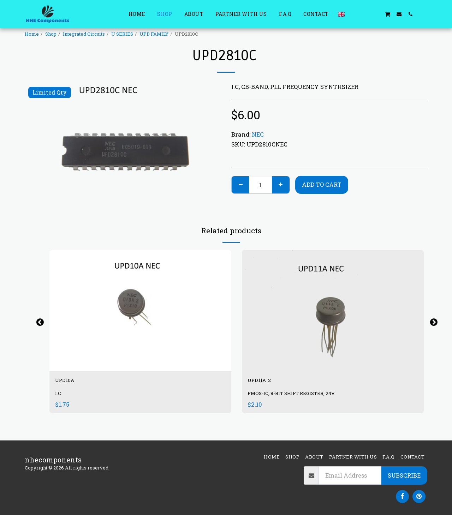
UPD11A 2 (264, 381)
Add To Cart (321, 184)
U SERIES (122, 34)
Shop (50, 34)
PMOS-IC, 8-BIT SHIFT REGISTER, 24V (299, 396)
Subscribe (404, 475)
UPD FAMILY (153, 34)
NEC (258, 134)
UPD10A (69, 381)
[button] (353, 14)
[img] (333, 310)
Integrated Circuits (84, 34)
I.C (58, 396)
